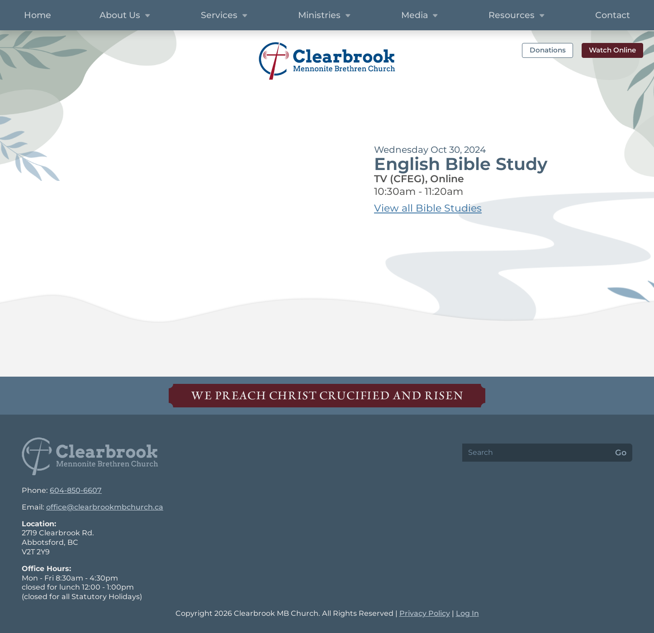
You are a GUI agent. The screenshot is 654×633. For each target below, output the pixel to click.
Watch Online (612, 50)
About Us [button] (126, 16)
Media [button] (420, 16)
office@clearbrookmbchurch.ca (104, 507)
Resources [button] (517, 16)
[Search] (536, 453)
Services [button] (225, 16)
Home (37, 14)
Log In (467, 613)
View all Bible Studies (428, 208)
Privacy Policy (424, 613)
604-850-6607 (76, 490)
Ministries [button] (325, 16)
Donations (548, 50)
